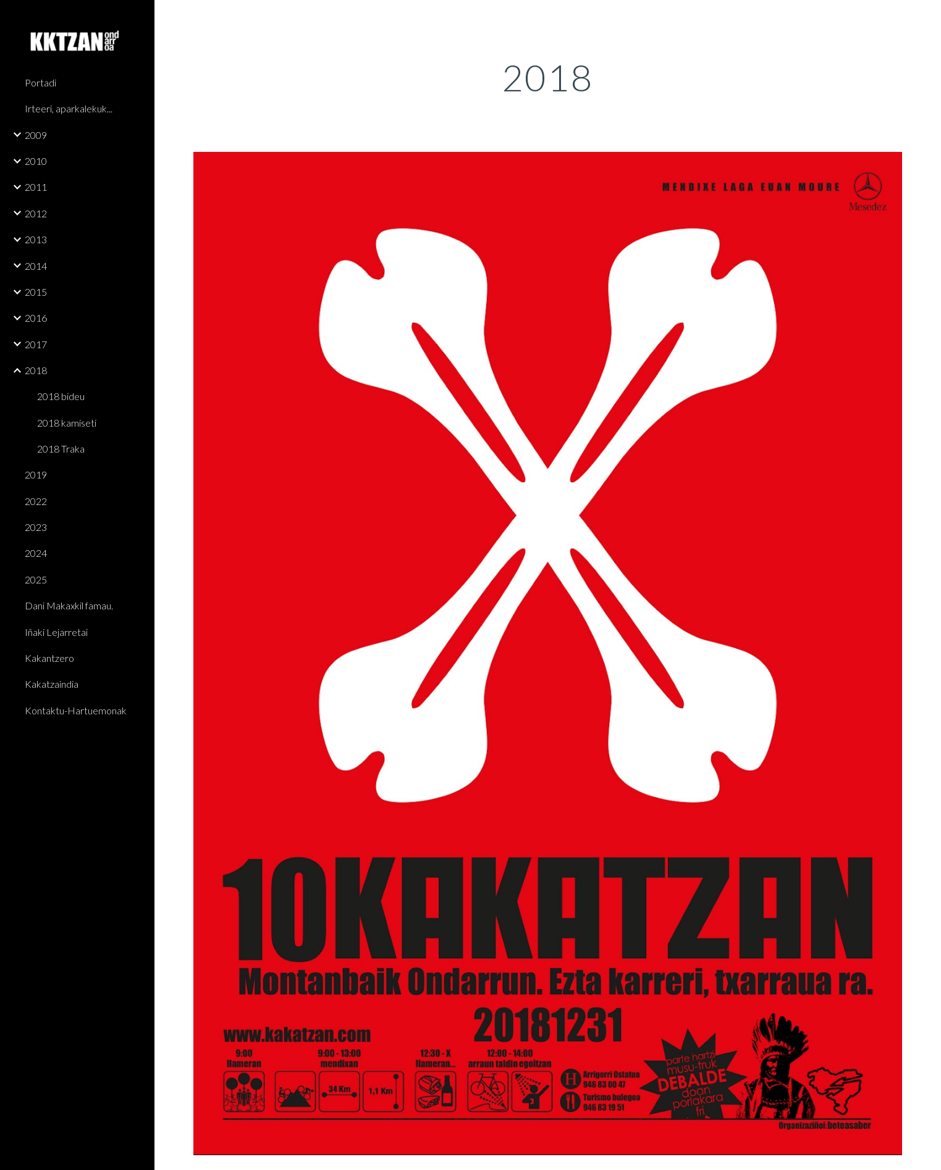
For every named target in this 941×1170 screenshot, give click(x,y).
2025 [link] (36, 579)
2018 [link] (36, 370)
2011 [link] (36, 187)
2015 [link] (36, 292)
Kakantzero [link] (49, 658)
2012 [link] (36, 213)
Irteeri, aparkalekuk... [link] (68, 108)
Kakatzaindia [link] (51, 684)
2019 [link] (36, 474)
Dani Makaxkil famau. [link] (69, 605)
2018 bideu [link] (61, 396)
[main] (547, 77)
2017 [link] (36, 344)
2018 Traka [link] (61, 448)
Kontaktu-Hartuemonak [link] (76, 710)
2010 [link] (36, 161)
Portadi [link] (40, 82)
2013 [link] (36, 239)
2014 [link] (36, 266)
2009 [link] (36, 135)
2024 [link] (36, 553)
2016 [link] (36, 318)
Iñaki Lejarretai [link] (56, 632)
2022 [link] (36, 501)
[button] (926, 17)
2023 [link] (36, 527)
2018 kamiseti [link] (66, 422)
